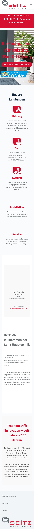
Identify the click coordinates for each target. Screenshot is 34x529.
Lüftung (17, 177)
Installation (17, 207)
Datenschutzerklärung (9, 496)
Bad (17, 148)
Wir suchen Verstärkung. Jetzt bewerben (17, 64)
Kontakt (4, 510)
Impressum (5, 503)
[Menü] (31, 4)
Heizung (17, 116)
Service (17, 234)
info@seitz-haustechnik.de (18, 308)
